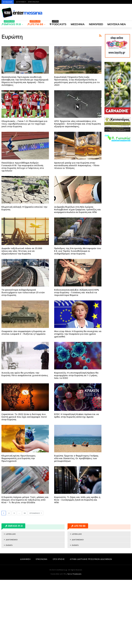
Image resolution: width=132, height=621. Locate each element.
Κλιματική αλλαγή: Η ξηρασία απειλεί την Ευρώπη (24, 249)
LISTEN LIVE (11, 575)
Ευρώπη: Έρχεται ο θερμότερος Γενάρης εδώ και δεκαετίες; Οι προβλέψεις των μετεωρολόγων (76, 499)
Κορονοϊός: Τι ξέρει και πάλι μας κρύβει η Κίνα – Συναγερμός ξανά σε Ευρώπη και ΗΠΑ (77, 541)
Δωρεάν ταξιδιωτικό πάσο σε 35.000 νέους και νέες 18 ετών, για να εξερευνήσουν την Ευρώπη (21, 292)
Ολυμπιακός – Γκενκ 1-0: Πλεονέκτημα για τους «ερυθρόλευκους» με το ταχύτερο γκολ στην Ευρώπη (24, 165)
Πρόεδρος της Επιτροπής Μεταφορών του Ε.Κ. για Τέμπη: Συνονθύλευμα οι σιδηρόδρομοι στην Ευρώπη (77, 292)
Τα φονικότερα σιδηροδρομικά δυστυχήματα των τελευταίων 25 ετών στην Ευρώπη (23, 333)
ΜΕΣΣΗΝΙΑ (78, 24)
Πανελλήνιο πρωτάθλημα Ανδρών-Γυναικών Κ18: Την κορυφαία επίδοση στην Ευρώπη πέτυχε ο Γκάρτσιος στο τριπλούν (22, 207)
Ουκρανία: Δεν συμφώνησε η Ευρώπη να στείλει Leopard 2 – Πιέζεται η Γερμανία (23, 373)
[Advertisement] (51, 50)
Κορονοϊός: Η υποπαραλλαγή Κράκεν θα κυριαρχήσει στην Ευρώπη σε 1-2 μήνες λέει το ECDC (76, 416)
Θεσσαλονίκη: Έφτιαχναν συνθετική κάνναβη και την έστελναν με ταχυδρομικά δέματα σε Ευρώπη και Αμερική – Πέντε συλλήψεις (24, 122)
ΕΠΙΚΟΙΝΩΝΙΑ (33, 2)
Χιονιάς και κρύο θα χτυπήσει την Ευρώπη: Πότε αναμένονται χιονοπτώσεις (24, 415)
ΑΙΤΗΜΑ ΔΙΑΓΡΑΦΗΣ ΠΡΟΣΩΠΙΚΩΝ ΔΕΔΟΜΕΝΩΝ (91, 600)
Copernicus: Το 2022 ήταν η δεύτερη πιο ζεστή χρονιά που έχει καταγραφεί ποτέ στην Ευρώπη (24, 458)
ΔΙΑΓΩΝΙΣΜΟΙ (11, 581)
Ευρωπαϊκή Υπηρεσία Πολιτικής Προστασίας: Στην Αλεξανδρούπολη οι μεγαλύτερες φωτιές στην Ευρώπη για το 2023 (77, 122)
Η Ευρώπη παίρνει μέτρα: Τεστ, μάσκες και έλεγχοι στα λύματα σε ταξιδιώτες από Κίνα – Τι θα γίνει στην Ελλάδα (25, 541)
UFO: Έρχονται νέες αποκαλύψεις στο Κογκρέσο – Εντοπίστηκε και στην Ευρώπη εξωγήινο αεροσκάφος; (77, 165)
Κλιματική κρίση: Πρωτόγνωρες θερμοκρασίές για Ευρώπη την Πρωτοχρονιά (18, 499)
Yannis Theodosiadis (74, 615)
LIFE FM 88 (35, 23)
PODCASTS (58, 23)
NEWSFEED (96, 24)
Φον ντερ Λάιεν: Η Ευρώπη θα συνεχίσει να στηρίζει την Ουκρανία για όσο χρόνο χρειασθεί (77, 375)
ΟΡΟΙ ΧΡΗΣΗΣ (59, 600)
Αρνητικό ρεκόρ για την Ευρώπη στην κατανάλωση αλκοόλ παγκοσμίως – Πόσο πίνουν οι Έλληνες (76, 206)
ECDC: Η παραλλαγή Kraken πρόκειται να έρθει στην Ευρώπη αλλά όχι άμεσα (76, 456)
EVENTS (9, 586)
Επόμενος (36, 554)
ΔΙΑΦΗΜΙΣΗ (21, 2)
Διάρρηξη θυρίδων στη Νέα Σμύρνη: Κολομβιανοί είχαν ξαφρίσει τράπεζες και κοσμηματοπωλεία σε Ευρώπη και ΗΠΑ (77, 250)
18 (25, 554)
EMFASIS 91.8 (11, 23)
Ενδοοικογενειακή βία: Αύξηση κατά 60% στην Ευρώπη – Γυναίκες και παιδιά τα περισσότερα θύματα (76, 333)
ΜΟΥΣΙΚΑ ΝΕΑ (116, 24)
